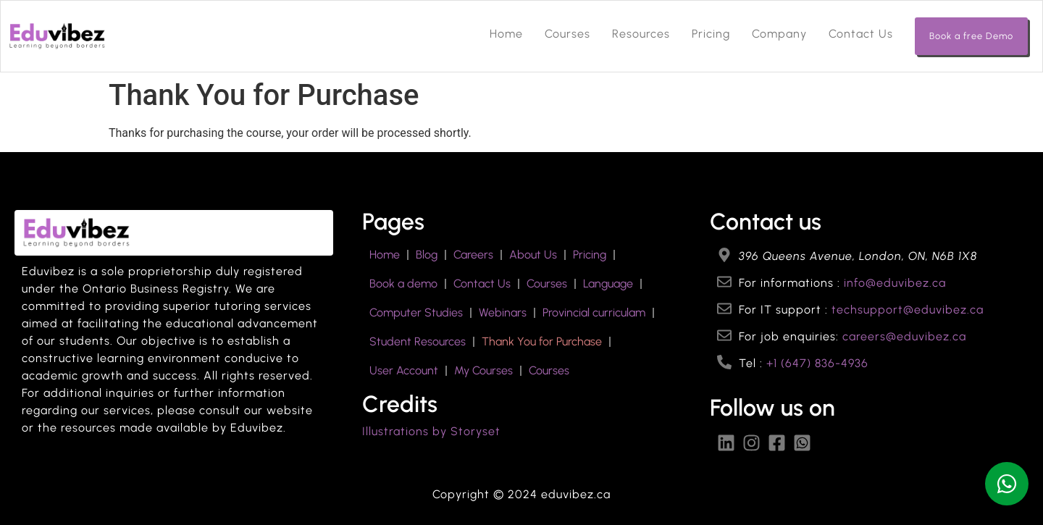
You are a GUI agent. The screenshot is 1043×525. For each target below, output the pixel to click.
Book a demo (403, 283)
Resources (641, 34)
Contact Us (861, 34)
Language (608, 283)
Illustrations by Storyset (431, 431)
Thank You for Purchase (542, 341)
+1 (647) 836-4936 (817, 363)
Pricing (711, 34)
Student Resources (417, 341)
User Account (403, 370)
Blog (426, 254)
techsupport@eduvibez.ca (908, 309)
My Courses (483, 370)
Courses (567, 34)
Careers (473, 254)
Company (779, 34)
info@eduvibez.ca (895, 283)
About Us (533, 254)
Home (506, 34)
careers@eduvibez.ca (904, 336)
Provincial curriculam (594, 312)
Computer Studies (416, 312)
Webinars (503, 312)
